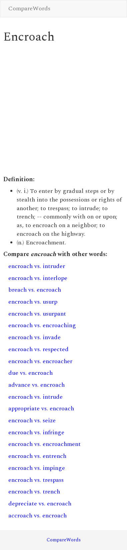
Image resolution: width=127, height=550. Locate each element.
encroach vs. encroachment (44, 444)
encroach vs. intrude (35, 396)
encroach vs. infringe (36, 432)
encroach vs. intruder (36, 266)
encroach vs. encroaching (42, 325)
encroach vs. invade (34, 337)
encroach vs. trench (34, 491)
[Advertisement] (62, 109)
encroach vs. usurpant (37, 313)
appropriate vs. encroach (41, 408)
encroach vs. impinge (36, 468)
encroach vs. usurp (32, 301)
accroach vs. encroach (37, 515)
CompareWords (29, 8)
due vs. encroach (30, 372)
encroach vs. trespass (36, 480)
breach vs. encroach (34, 289)
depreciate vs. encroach (39, 503)
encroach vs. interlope (37, 278)
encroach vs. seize (32, 420)
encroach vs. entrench (37, 456)
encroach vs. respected (38, 349)
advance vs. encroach (36, 384)
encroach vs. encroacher (40, 361)
